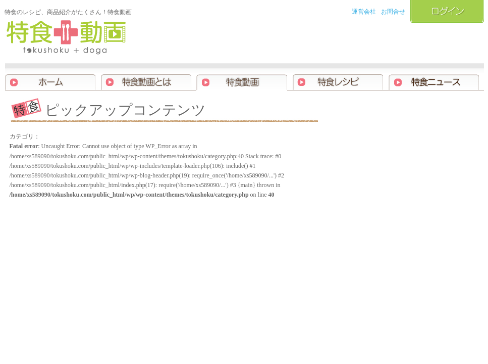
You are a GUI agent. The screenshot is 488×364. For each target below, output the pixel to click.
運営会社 (364, 11)
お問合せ (393, 11)
